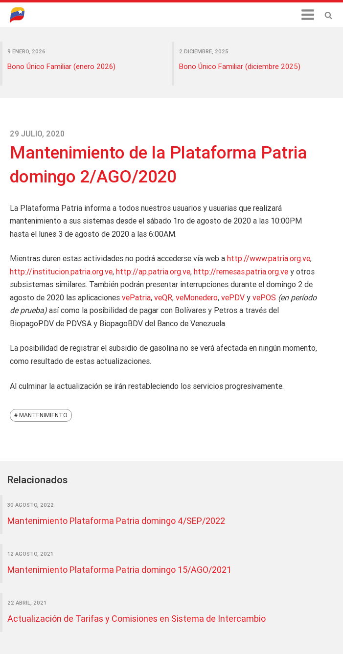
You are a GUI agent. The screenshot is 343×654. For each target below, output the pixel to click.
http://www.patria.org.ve (268, 258)
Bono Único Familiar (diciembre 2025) (239, 66)
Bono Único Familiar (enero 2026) (61, 66)
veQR (163, 297)
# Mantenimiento (41, 415)
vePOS (264, 297)
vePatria (136, 297)
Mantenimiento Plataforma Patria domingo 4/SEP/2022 (116, 520)
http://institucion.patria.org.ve (61, 271)
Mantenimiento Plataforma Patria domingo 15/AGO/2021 (119, 569)
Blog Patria (22, 14)
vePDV (233, 297)
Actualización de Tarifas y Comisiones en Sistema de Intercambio (136, 618)
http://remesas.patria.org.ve (241, 271)
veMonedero (197, 297)
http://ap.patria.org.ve (153, 271)
